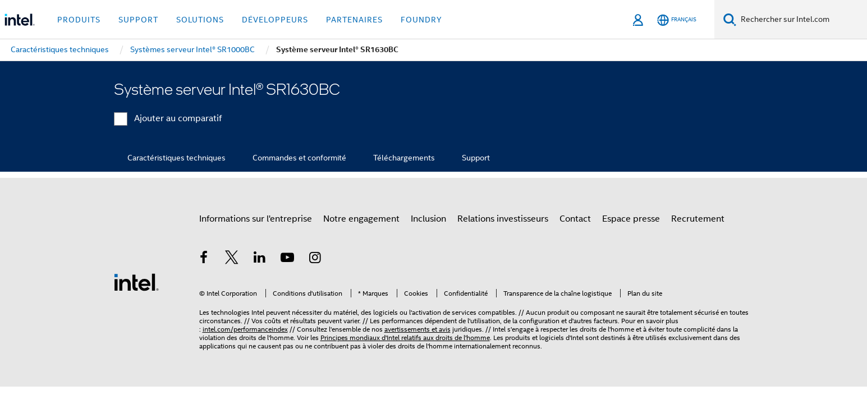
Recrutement (697, 218)
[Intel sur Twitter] (231, 259)
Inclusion (428, 218)
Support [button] (138, 20)
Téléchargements (404, 158)
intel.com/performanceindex (245, 329)
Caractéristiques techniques (176, 158)
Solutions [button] (200, 20)
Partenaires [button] (354, 20)
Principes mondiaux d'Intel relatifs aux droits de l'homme (405, 337)
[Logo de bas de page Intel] (136, 281)
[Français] (676, 20)
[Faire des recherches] (729, 19)
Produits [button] (78, 20)
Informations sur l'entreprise (255, 218)
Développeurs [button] (275, 20)
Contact (575, 218)
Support (476, 158)
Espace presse (631, 218)
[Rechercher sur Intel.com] (801, 19)
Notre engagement (361, 218)
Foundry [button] (421, 20)
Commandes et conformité (299, 158)
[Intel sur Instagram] (315, 259)
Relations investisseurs (502, 218)
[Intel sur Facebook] (204, 259)
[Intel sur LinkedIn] (259, 259)
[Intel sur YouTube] (287, 259)
